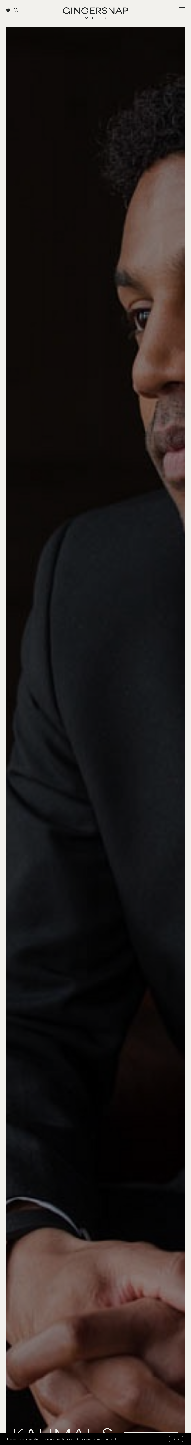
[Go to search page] (15, 9)
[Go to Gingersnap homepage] (95, 13)
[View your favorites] (8, 10)
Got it (176, 1439)
